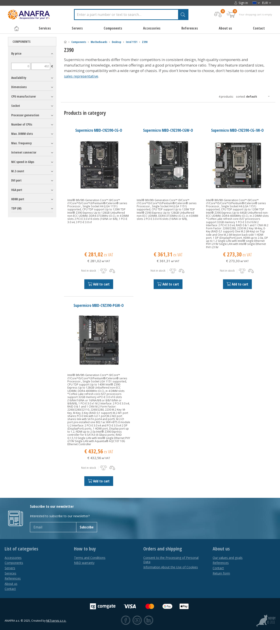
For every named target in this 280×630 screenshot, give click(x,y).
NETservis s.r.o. (56, 621)
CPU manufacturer (23, 96)
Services (10, 573)
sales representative (81, 76)
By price (16, 53)
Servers (10, 568)
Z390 (144, 42)
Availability (18, 78)
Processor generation (25, 115)
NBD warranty (84, 563)
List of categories (21, 549)
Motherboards (99, 42)
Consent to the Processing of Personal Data (171, 560)
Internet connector (23, 152)
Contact (259, 28)
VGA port (16, 190)
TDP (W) (16, 208)
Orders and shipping (162, 549)
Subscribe (87, 527)
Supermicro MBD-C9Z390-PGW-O (99, 305)
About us (225, 28)
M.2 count (17, 171)
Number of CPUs (21, 124)
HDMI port (17, 199)
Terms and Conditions (89, 558)
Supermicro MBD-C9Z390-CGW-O (168, 130)
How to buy (85, 549)
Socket (15, 106)
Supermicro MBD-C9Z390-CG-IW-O (237, 130)
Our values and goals (228, 558)
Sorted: (254, 96)
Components (78, 42)
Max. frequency (21, 143)
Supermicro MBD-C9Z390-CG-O (98, 130)
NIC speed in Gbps (22, 162)
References (189, 28)
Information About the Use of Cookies (170, 567)
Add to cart (99, 284)
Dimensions (19, 87)
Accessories (13, 558)
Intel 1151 (131, 42)
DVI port (16, 180)
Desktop (116, 42)
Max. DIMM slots (22, 134)
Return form (221, 573)
